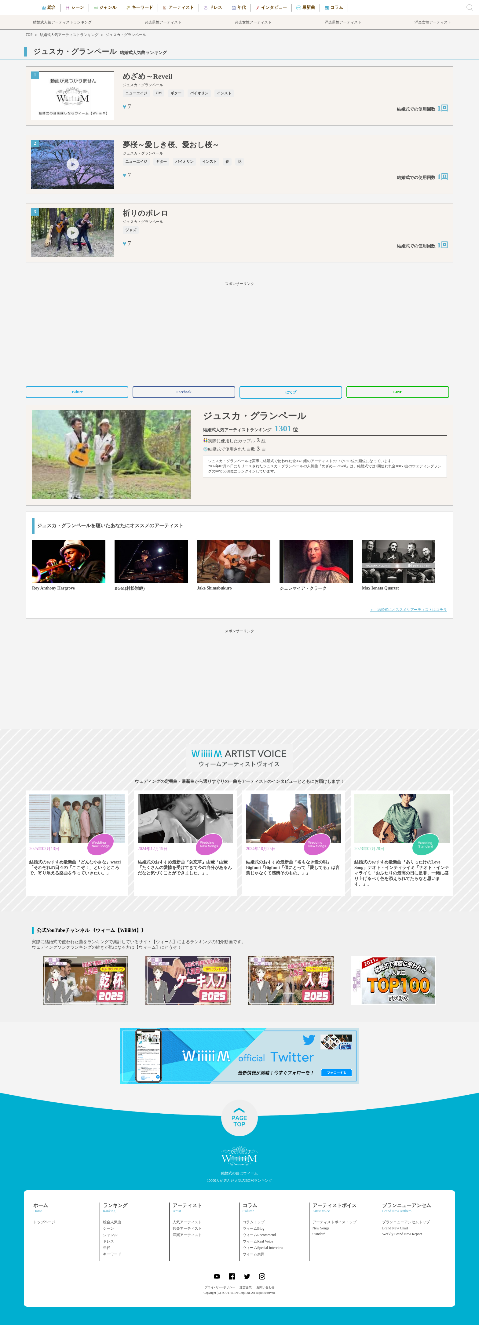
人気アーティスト (187, 1222)
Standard (319, 1234)
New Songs (321, 1228)
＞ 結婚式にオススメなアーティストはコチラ (408, 610)
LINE (397, 392)
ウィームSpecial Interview (263, 1248)
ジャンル (110, 1235)
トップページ (44, 1222)
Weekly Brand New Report (402, 1234)
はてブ (290, 392)
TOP (29, 34)
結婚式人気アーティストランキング (69, 35)
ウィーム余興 (254, 1254)
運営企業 (246, 1287)
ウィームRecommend (259, 1235)
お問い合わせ (265, 1287)
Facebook (183, 392)
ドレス (108, 1241)
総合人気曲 (112, 1222)
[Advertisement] (239, 333)
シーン (108, 1228)
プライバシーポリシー (220, 1287)
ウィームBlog (253, 1228)
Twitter (77, 392)
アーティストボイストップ (335, 1222)
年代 (106, 1248)
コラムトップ (254, 1222)
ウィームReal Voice (258, 1241)
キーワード (112, 1254)
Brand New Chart (395, 1228)
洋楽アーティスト (187, 1235)
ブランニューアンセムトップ (406, 1222)
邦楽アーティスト (187, 1228)
